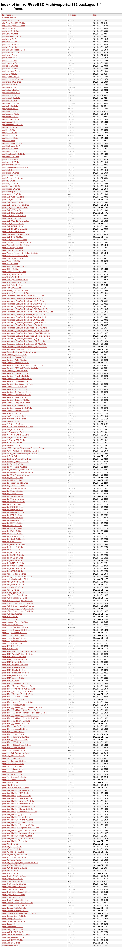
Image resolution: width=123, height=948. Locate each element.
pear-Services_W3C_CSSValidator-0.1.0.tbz (20, 368)
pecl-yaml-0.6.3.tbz (10, 34)
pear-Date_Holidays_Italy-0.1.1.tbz (16, 817)
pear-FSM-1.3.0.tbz (10, 785)
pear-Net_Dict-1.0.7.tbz (11, 552)
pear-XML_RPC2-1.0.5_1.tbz (14, 216)
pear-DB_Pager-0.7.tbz (11, 860)
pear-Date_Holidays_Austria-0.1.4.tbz (17, 839)
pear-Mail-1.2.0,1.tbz (10, 590)
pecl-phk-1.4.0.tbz (9, 101)
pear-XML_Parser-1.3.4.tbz (13, 224)
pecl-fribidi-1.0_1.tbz (10, 157)
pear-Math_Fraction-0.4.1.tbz (14, 574)
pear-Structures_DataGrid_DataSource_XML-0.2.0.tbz (24, 323)
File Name (6, 15)
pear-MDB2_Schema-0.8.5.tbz (14, 598)
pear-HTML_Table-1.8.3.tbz (13, 699)
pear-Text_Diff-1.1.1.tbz (11, 288)
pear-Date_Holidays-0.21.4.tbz (14, 841)
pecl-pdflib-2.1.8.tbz (10, 106)
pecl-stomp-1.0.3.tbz (10, 63)
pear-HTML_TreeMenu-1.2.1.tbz (15, 683)
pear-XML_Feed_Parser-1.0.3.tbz (16, 234)
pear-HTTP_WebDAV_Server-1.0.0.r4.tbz (19, 651)
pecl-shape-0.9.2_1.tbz (11, 82)
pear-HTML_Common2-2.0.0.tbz (15, 737)
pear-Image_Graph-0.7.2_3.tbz (14, 633)
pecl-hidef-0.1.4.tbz (10, 149)
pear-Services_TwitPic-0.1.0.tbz (15, 373)
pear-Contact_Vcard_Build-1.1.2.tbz (16, 905)
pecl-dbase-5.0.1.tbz (10, 173)
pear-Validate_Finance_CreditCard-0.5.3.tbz (20, 253)
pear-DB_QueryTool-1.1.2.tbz (14, 857)
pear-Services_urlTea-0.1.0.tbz (14, 355)
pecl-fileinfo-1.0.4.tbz (10, 159)
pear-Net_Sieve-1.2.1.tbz (12, 491)
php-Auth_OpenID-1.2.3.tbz (13, 26)
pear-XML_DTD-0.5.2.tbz (12, 237)
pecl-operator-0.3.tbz (10, 114)
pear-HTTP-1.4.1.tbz (10, 681)
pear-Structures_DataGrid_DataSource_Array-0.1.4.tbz (24, 347)
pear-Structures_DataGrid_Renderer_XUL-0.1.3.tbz (23, 296)
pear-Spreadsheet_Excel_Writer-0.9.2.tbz (19, 352)
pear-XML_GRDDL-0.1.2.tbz (13, 232)
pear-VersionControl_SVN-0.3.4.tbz (16, 242)
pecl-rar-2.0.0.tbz (9, 87)
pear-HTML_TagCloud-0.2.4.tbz (15, 697)
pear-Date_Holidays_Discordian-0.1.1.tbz (19, 831)
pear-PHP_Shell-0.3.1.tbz (12, 424)
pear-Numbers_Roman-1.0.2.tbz (15, 462)
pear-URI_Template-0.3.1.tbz (14, 266)
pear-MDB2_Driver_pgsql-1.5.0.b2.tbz (17, 603)
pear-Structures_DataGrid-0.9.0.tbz (16, 349)
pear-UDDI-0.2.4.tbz (10, 269)
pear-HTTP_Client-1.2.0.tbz (13, 678)
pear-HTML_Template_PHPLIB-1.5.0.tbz (18, 689)
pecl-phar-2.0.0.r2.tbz (11, 103)
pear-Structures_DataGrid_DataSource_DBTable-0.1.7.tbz (26, 336)
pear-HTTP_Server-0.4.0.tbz (13, 662)
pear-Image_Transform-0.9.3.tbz (15, 627)
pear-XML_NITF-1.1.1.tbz (12, 226)
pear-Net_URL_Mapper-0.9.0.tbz (15, 475)
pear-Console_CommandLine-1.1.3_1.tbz (19, 913)
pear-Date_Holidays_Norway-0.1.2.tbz (17, 809)
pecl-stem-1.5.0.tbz (10, 66)
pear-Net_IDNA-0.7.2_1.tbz (13, 536)
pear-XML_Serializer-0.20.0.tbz (15, 208)
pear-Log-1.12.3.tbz (10, 619)
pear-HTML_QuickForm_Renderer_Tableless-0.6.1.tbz (24, 713)
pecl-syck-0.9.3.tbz (9, 55)
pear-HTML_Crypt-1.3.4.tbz (13, 734)
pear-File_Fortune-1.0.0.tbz (13, 769)
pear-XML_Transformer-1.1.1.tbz (15, 205)
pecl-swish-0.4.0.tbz (10, 58)
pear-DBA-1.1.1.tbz (10, 871)
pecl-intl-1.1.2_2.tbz (10, 135)
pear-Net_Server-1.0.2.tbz (12, 494)
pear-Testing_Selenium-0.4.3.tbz (15, 290)
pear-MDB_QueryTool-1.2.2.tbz (15, 595)
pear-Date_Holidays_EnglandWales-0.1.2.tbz (20, 828)
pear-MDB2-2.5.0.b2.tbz (12, 614)
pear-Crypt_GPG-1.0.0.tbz (13, 889)
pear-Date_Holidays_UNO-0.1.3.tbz (16, 796)
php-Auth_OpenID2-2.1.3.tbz (14, 23)
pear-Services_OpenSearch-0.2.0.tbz (17, 384)
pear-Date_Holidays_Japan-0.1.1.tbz (17, 815)
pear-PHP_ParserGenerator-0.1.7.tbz (17, 427)
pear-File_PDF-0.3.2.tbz (12, 758)
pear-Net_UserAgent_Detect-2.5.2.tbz (17, 472)
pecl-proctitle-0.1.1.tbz (11, 98)
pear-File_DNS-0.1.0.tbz (12, 774)
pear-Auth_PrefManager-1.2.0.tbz (16, 935)
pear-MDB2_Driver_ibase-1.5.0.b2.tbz (17, 611)
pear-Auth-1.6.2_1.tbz (11, 943)
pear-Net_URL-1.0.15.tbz (12, 480)
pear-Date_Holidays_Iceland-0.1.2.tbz (17, 822)
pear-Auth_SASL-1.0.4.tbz (13, 929)
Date (95, 15)
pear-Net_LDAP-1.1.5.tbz (12, 523)
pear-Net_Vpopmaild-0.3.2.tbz (14, 467)
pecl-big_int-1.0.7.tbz (10, 183)
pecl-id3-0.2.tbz (8, 141)
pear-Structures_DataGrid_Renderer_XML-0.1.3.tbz (23, 298)
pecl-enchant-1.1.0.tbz (11, 165)
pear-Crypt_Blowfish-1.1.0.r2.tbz (15, 900)
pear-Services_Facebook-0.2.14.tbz (16, 395)
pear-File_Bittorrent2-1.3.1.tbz (14, 777)
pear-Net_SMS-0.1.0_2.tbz (13, 499)
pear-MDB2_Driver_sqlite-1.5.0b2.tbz (17, 601)
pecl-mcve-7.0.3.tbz (10, 127)
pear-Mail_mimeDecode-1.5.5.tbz (15, 579)
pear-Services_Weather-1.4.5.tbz (15, 363)
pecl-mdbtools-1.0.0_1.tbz (12, 125)
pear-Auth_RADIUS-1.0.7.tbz (14, 932)
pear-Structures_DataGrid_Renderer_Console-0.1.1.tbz (24, 317)
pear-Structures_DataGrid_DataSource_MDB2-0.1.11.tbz (25, 331)
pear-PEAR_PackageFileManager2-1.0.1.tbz (20, 451)
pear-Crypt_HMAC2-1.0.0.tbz (14, 887)
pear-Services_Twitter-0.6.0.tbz (15, 371)
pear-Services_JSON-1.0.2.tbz (14, 387)
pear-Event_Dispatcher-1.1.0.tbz (15, 788)
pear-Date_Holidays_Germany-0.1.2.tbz (18, 825)
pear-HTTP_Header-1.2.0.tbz (14, 670)
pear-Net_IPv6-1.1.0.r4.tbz (13, 528)
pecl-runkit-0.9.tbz (9, 85)
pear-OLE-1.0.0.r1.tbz (11, 456)
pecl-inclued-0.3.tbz (10, 138)
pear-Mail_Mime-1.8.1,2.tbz (13, 584)
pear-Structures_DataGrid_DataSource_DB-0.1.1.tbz (23, 341)
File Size (72, 15)
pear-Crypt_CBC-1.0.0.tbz (12, 897)
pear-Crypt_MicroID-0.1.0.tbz (14, 884)
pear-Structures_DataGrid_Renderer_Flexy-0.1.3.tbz (23, 314)
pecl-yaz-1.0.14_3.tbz (11, 31)
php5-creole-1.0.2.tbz (11, 20)
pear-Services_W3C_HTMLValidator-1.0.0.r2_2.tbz (23, 365)
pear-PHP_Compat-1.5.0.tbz (13, 432)
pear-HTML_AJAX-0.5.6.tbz (13, 748)
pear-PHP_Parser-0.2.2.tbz (13, 430)
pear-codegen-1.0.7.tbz (11, 194)
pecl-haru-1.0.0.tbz (9, 151)
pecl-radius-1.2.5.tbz (10, 90)
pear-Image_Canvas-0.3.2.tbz (14, 638)
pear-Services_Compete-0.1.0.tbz (16, 403)
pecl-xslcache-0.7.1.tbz (11, 36)
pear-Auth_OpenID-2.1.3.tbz (13, 937)
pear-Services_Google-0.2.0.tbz (15, 389)
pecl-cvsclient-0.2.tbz (10, 176)
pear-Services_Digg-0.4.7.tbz (14, 397)
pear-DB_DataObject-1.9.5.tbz (14, 865)
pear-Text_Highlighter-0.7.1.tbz (14, 282)
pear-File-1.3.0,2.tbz (10, 782)
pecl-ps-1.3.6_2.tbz (10, 95)
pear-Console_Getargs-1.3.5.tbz (15, 911)
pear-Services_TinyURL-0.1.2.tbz (15, 376)
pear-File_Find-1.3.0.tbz (12, 772)
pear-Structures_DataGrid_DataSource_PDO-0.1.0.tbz (24, 328)
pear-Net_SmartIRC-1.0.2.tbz (14, 488)
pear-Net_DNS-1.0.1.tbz (12, 561)
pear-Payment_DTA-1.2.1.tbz (14, 419)
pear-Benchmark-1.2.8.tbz (12, 927)
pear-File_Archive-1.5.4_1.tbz (14, 780)
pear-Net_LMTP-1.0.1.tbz (12, 518)
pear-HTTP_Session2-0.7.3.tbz (15, 659)
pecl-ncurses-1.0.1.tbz (11, 119)
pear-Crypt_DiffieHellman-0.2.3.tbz (16, 892)
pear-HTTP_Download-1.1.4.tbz (15, 675)
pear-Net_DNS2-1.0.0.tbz (12, 558)
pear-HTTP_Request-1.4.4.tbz (14, 667)
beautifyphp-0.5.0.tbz (10, 946)
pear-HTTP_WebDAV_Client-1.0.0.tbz (17, 654)
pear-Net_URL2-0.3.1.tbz (12, 478)
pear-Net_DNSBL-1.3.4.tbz (13, 555)
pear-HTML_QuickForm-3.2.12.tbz (16, 724)
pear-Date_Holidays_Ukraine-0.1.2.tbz (17, 790)
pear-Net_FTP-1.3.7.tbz (11, 550)
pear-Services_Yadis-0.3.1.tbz (14, 360)
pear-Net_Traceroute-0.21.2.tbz (15, 483)
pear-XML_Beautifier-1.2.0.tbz (14, 240)
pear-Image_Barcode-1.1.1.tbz (14, 641)
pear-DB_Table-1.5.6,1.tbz (13, 852)
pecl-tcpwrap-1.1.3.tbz (11, 52)
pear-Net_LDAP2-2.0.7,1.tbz (13, 520)
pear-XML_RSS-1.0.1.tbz (12, 213)
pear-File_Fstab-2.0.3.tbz (12, 766)
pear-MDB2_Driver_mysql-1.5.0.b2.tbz (18, 609)
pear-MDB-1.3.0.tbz (10, 617)
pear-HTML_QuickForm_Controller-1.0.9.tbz (20, 718)
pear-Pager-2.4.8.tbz (10, 421)
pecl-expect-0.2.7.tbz (10, 162)
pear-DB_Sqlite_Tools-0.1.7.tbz (15, 855)
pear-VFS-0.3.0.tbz (10, 264)
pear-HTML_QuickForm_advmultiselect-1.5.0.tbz (22, 708)
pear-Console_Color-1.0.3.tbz (14, 916)
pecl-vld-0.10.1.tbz (9, 47)
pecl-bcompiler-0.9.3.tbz (12, 186)
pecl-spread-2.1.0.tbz (10, 77)
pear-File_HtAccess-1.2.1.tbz (14, 761)
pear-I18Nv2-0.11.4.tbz (11, 646)
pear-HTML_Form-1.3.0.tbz (13, 732)
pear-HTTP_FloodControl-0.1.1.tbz (16, 673)
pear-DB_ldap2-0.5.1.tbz (12, 847)
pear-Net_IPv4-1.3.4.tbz (12, 531)
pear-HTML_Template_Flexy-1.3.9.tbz (17, 694)
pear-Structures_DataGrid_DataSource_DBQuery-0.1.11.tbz (26, 339)
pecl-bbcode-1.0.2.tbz (11, 189)
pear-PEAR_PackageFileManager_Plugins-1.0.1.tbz (23, 448)
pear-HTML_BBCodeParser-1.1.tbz (16, 745)
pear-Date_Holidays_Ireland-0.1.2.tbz (17, 820)
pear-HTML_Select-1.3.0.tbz (13, 705)
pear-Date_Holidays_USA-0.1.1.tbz (16, 793)
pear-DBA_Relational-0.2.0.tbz (14, 868)
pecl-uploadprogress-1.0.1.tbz (14, 50)
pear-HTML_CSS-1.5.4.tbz (13, 742)
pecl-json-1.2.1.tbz (9, 133)
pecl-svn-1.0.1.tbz (9, 61)
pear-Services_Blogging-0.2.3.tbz (15, 405)
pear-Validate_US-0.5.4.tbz (13, 250)
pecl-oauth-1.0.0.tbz (10, 117)
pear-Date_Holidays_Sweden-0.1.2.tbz (18, 798)
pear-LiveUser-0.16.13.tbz (12, 625)
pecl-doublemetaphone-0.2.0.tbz (15, 167)
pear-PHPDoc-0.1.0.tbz (11, 446)
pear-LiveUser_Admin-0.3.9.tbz (15, 622)
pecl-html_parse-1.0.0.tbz (12, 146)
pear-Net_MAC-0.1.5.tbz (12, 515)
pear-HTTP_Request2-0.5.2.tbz (15, 665)
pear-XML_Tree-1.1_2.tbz (12, 202)
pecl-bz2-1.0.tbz (8, 181)
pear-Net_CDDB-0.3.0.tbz (12, 571)
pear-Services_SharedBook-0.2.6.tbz (17, 379)
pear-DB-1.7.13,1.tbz (10, 873)
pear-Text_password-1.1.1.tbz (14, 274)
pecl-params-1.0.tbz (10, 109)
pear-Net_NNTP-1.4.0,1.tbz (13, 512)
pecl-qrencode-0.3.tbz (11, 93)
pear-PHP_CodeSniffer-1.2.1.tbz (15, 435)
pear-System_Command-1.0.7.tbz (16, 293)
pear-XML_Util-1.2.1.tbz (12, 200)
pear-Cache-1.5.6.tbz (10, 924)
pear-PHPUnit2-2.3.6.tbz (12, 443)
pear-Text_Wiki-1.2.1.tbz (12, 277)
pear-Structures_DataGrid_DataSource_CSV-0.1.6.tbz (24, 344)
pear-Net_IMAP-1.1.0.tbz (12, 534)
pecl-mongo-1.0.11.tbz (11, 122)
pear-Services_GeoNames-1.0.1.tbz (16, 392)
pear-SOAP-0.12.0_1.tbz (12, 413)
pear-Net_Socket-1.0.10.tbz (13, 486)
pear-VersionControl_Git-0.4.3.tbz (16, 245)
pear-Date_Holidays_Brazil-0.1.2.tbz (17, 836)
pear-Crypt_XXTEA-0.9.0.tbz (14, 876)
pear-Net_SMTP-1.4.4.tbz (12, 496)
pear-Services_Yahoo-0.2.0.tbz (14, 357)
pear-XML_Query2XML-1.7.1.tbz (15, 221)
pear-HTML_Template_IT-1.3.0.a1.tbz (17, 691)
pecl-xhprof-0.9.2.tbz (10, 39)
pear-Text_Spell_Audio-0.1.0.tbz (15, 280)
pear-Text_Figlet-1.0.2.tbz (12, 285)
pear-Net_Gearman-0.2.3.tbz (14, 544)
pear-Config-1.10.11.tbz (11, 919)
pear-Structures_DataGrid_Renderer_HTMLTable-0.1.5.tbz (26, 309)
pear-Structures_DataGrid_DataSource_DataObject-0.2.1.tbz (27, 333)
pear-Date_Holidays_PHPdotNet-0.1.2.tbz (19, 806)
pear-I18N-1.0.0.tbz (10, 649)
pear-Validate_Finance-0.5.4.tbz (15, 256)
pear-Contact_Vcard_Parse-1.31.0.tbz (17, 903)
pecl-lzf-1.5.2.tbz (9, 130)
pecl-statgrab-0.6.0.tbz (11, 71)
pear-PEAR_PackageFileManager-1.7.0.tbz (20, 454)
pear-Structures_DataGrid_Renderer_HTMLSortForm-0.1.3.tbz (27, 312)
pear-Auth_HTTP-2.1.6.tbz (13, 940)
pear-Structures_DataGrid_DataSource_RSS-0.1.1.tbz (24, 325)
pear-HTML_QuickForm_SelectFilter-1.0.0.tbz (20, 710)
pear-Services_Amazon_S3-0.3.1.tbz (17, 408)
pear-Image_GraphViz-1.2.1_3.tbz (16, 630)
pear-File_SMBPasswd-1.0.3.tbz (15, 753)
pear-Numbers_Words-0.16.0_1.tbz (16, 459)
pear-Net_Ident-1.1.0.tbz (12, 526)
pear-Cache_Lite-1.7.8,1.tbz (13, 921)
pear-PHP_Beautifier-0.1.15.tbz (15, 437)
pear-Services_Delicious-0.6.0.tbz (16, 400)
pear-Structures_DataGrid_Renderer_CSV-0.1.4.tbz (23, 320)
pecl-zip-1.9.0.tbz (9, 28)
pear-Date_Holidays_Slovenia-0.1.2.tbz (18, 801)
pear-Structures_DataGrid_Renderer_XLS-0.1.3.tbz (23, 301)
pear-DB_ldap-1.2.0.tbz (11, 849)
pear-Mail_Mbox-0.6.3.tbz (12, 587)
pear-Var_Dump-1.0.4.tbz (12, 248)
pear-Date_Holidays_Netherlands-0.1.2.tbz (19, 812)
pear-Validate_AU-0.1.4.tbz (13, 258)
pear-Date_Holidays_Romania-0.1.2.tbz (18, 804)
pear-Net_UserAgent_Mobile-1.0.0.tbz (17, 470)
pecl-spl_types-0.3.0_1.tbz (13, 79)
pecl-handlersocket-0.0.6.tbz (13, 154)
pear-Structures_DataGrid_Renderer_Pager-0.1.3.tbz (23, 307)
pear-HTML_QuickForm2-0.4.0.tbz (16, 721)
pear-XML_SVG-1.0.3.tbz (12, 210)
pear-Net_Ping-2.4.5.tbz (12, 504)
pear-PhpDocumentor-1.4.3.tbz (14, 416)
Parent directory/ (9, 18)
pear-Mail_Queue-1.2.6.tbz (13, 582)
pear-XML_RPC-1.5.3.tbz (12, 218)
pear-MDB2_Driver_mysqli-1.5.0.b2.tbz (18, 606)
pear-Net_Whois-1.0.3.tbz (12, 464)
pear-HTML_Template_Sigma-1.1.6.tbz (18, 686)
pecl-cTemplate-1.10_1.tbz (13, 178)
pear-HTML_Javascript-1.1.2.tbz (15, 729)
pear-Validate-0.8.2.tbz (11, 261)
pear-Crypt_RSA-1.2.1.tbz (12, 879)
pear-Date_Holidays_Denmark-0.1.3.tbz (18, 833)
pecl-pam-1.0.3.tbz (9, 111)
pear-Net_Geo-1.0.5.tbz (11, 542)
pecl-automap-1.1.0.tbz (11, 192)
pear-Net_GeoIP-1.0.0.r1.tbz (13, 539)
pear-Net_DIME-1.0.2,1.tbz (13, 563)
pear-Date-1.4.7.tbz (10, 844)
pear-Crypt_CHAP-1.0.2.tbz (13, 895)
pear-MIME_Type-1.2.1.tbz (13, 593)
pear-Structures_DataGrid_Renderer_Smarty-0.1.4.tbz (24, 304)
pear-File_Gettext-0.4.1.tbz (13, 764)
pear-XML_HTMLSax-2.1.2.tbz (14, 229)
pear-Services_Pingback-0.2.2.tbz (16, 381)
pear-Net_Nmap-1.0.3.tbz (12, 510)
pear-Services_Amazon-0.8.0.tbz (15, 411)
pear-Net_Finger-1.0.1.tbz (12, 547)
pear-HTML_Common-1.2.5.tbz (15, 740)
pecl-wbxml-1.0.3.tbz (10, 45)
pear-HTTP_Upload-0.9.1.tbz (14, 657)
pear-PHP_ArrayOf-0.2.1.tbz (13, 440)
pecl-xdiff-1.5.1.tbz (9, 42)
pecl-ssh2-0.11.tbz (9, 74)
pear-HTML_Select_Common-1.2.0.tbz (18, 702)
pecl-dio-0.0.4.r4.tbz (10, 170)
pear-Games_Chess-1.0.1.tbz (14, 750)
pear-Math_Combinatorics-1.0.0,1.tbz (17, 577)
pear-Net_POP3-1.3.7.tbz (12, 507)
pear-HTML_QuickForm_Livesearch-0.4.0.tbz (20, 716)
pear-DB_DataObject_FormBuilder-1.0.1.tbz (20, 863)
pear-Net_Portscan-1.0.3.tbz (13, 502)
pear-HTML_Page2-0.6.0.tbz (13, 726)
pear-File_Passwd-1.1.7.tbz (13, 756)
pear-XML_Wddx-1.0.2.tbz (13, 197)
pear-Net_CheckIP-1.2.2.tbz (13, 568)
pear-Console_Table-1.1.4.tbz (14, 908)
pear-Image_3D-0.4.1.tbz (12, 643)
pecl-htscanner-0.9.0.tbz (12, 143)
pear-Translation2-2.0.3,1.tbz (14, 272)
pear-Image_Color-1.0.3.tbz (13, 635)
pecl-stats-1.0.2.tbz (10, 69)
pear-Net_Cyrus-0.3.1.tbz (12, 566)
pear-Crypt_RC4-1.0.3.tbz (12, 881)
